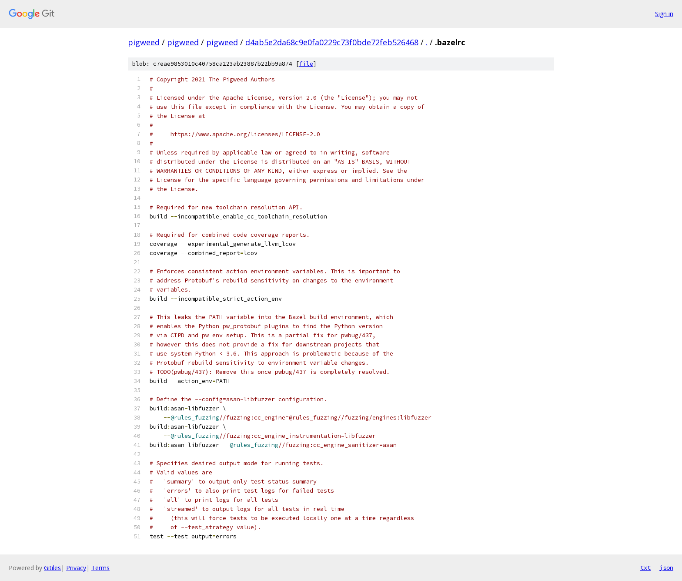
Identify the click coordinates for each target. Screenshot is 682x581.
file (306, 63)
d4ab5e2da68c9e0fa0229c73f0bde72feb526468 (331, 42)
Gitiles (52, 568)
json (666, 567)
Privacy (76, 568)
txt (645, 567)
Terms (100, 568)
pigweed (144, 42)
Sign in (664, 14)
